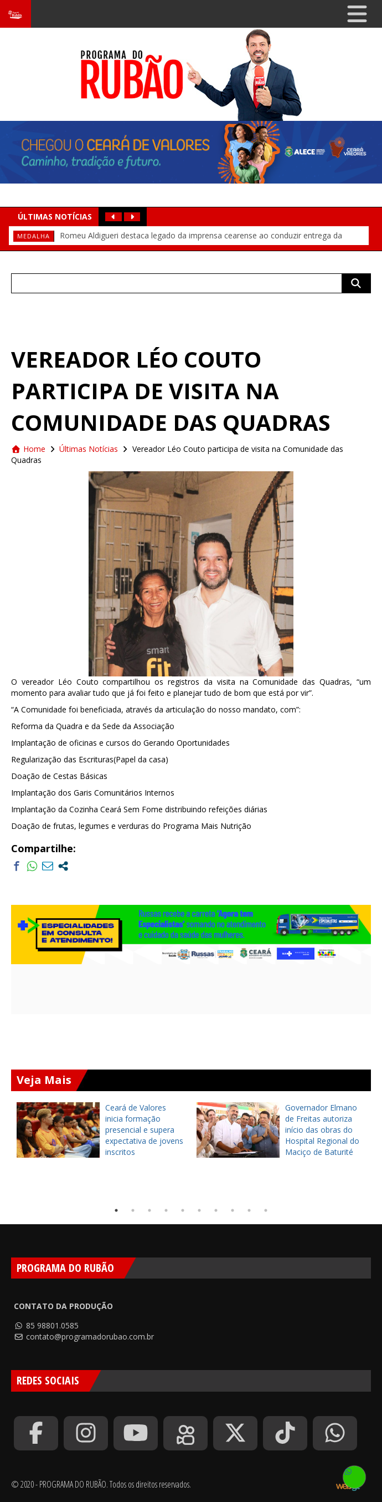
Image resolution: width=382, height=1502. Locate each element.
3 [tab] (149, 1210)
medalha (33, 236)
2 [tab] (132, 1210)
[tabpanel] (101, 1130)
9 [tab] (249, 1210)
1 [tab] (116, 1210)
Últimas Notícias (88, 449)
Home (28, 449)
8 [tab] (232, 1210)
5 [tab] (182, 1210)
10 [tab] (265, 1210)
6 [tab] (199, 1210)
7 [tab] (215, 1210)
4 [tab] (166, 1210)
